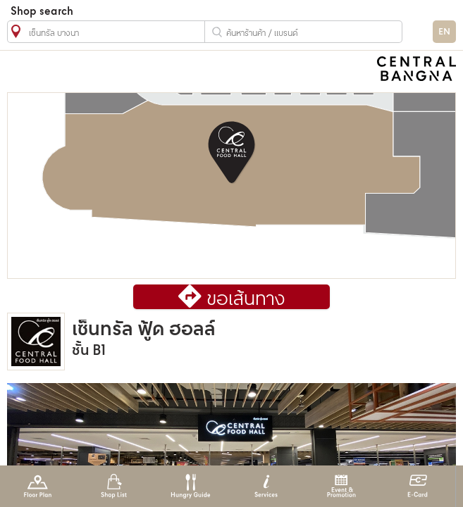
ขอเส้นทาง (245, 299)
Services (266, 486)
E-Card (417, 486)
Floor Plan (38, 486)
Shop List (114, 486)
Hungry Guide (190, 486)
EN (444, 32)
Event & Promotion (341, 486)
